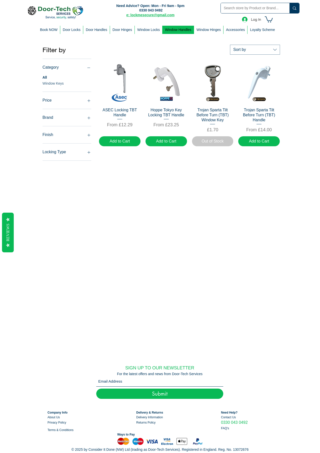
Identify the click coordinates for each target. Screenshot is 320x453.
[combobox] (255, 50)
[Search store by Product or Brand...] (251, 8)
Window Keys (53, 83)
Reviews (8, 232)
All (44, 77)
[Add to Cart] (119, 141)
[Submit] (159, 394)
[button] (269, 19)
